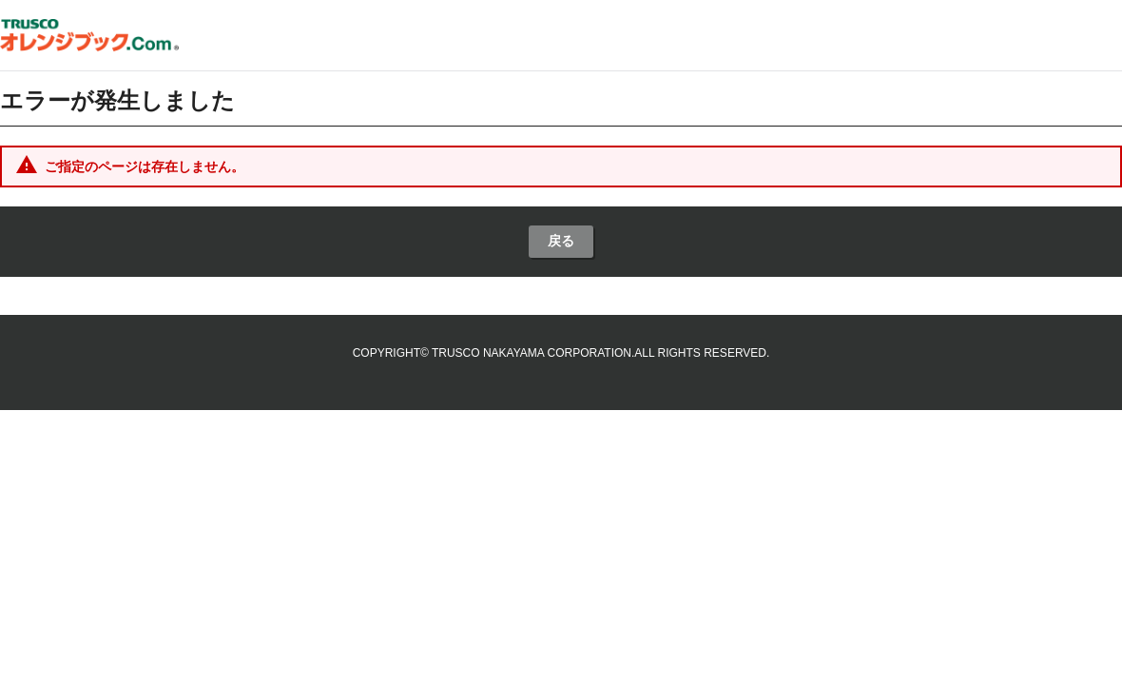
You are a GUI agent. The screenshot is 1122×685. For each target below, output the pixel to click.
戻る (561, 240)
